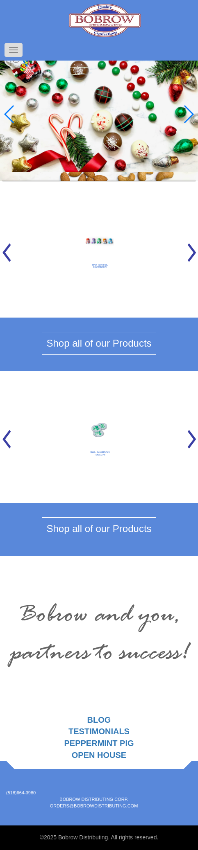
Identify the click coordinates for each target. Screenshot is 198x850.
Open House (99, 755)
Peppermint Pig (99, 743)
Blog (99, 719)
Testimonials (99, 731)
